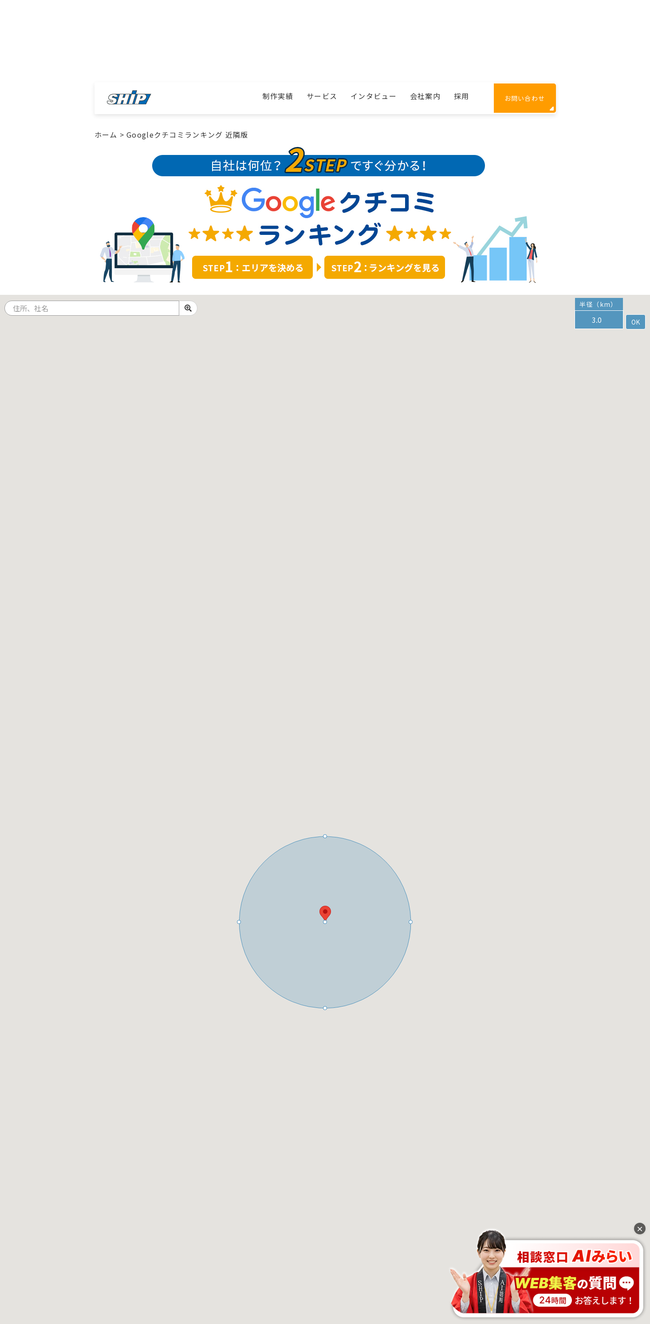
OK (635, 321)
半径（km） (598, 304)
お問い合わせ (524, 98)
